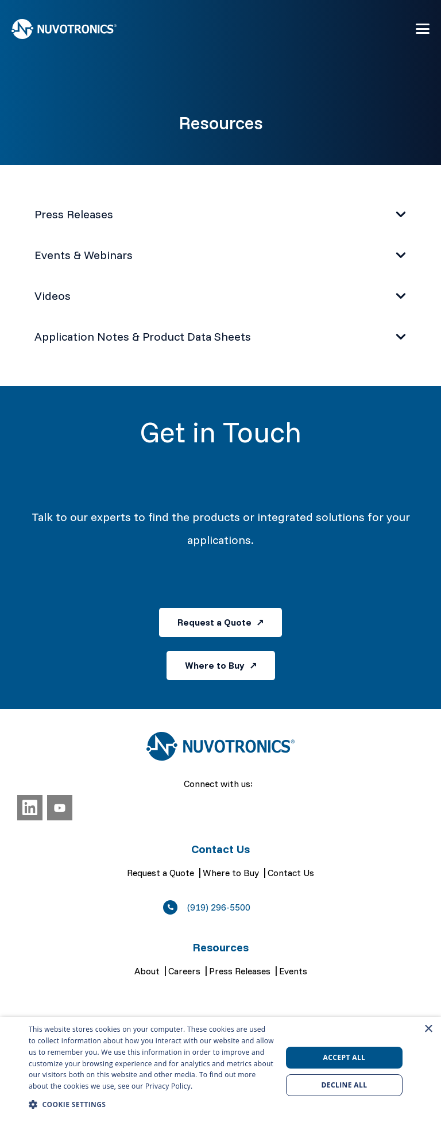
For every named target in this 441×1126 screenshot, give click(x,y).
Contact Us (291, 872)
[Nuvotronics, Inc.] (64, 29)
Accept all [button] (344, 1057)
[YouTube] (59, 808)
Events (293, 971)
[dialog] (220, 1071)
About (147, 971)
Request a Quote (160, 872)
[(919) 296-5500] (175, 907)
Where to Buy (231, 872)
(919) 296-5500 (218, 907)
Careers (184, 971)
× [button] (428, 1029)
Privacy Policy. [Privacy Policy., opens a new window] (169, 1086)
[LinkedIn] (29, 807)
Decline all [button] (345, 1085)
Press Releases (239, 971)
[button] (423, 29)
